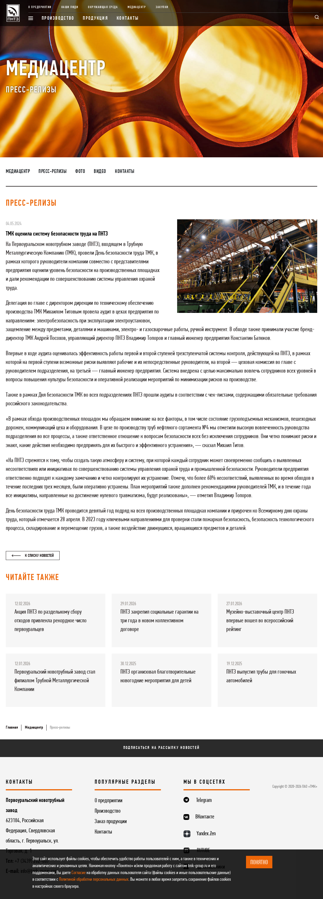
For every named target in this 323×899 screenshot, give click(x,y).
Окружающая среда (103, 7)
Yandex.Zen (206, 834)
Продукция (95, 18)
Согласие (78, 873)
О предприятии (40, 7)
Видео (100, 171)
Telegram (204, 800)
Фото (80, 171)
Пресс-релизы (52, 171)
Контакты (128, 18)
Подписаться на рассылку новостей (161, 748)
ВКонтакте (204, 817)
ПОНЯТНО (259, 863)
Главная (12, 727)
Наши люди (69, 7)
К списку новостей (33, 556)
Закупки (162, 7)
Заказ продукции (111, 822)
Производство (58, 18)
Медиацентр (137, 7)
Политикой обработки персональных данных (94, 879)
